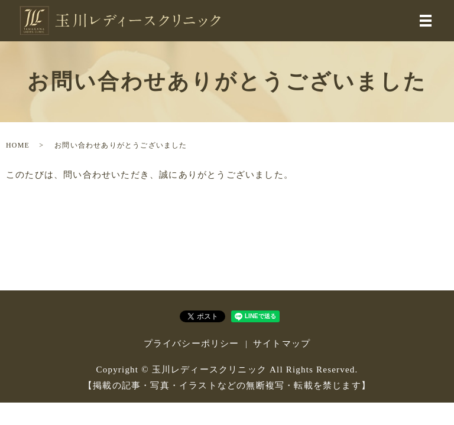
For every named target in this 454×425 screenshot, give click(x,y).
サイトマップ (281, 343)
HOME (18, 145)
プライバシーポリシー (191, 343)
